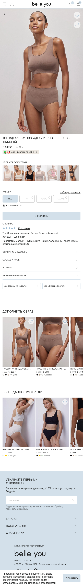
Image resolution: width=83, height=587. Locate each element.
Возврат (7, 267)
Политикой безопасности (41, 583)
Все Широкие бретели (54, 286)
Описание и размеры (15, 252)
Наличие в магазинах (15, 275)
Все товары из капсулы (15, 286)
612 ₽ (31, 152)
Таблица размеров (70, 192)
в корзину (41, 216)
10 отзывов (24, 228)
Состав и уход (11, 260)
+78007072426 (23, 560)
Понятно (72, 578)
